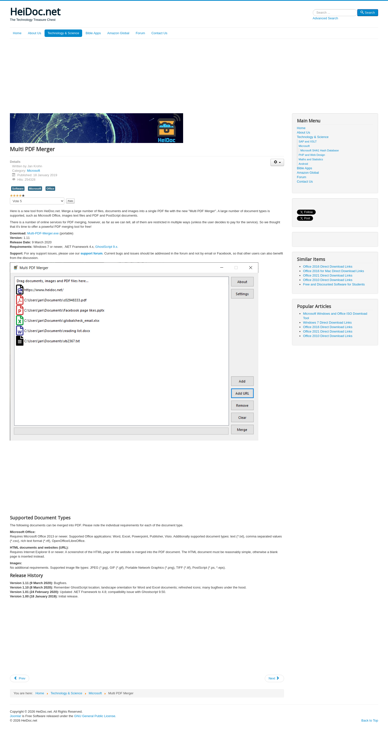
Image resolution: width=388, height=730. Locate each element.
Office (50, 188)
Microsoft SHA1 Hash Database (319, 150)
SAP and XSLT (308, 141)
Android (303, 163)
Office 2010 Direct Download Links (327, 280)
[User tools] (277, 162)
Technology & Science (63, 33)
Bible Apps (93, 33)
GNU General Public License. (95, 716)
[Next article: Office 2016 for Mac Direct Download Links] (274, 678)
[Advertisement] (194, 76)
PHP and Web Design (312, 154)
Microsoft (33, 170)
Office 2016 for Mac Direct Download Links (333, 271)
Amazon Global (118, 33)
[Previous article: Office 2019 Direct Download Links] (19, 678)
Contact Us (159, 33)
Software (18, 188)
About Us (34, 33)
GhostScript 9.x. (106, 247)
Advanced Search (325, 18)
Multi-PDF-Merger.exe (43, 233)
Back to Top (369, 720)
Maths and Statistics (311, 159)
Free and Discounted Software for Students (334, 284)
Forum (140, 33)
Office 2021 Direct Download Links (327, 275)
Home (17, 33)
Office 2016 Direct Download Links (327, 266)
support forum (91, 253)
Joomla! (15, 716)
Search (368, 12)
